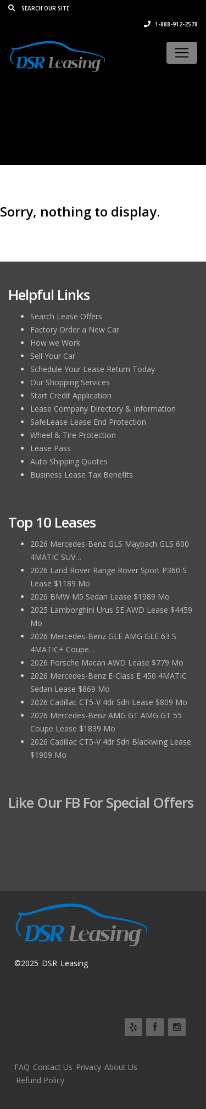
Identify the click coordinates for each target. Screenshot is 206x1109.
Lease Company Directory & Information (103, 408)
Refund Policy (40, 1080)
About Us (120, 1067)
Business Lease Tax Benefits (81, 474)
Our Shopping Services (70, 382)
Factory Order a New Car (74, 329)
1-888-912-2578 (171, 24)
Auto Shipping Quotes (69, 461)
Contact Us (53, 1067)
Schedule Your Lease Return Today (92, 369)
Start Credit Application (71, 395)
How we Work (55, 342)
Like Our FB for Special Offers (100, 802)
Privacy (88, 1067)
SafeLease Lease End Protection (88, 422)
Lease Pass (50, 448)
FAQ (22, 1067)
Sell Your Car (52, 356)
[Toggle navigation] (181, 53)
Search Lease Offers (66, 316)
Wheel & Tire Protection (73, 435)
